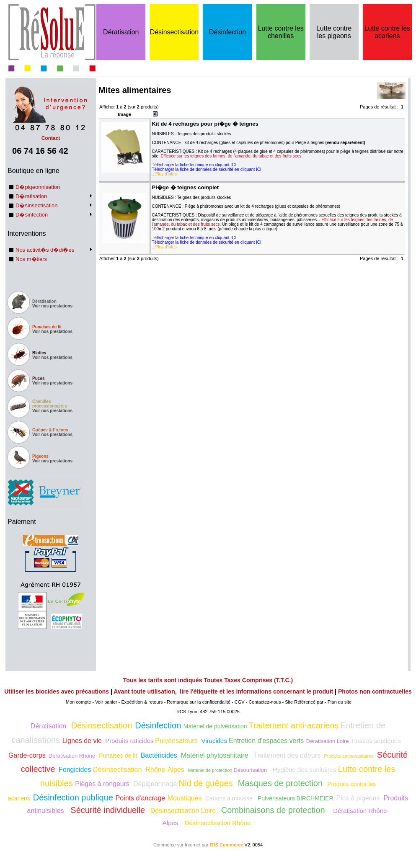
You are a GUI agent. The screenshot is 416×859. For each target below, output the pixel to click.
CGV (240, 701)
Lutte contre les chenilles (280, 32)
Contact (51, 135)
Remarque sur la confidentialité (198, 701)
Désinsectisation (174, 32)
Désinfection (227, 32)
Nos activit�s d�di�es (45, 250)
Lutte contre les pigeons (334, 32)
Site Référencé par (304, 701)
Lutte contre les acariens (387, 32)
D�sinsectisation (36, 205)
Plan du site (339, 701)
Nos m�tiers (31, 259)
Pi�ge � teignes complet (185, 187)
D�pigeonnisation (38, 187)
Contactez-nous (264, 701)
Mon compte (78, 701)
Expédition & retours (142, 701)
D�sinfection (32, 215)
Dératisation (121, 32)
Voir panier (106, 701)
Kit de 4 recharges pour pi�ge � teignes (205, 124)
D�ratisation (31, 196)
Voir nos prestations (52, 306)
